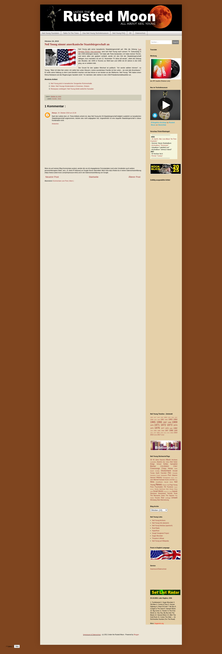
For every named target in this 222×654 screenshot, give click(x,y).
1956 (173, 417)
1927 (155, 417)
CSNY (175, 466)
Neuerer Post (52, 177)
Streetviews (162, 493)
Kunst (167, 480)
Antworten (55, 124)
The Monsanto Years (158, 495)
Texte (175, 493)
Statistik (174, 491)
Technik (170, 493)
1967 (165, 422)
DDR (176, 468)
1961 (163, 419)
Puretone (170, 487)
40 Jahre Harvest (159, 460)
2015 (152, 435)
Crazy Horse (168, 468)
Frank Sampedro (162, 475)
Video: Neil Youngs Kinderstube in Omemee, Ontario (70, 86)
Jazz (176, 477)
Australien (153, 462)
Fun (170, 475)
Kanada (54, 99)
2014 (175, 432)
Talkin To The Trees (71, 33)
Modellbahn (160, 482)
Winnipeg (153, 500)
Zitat (158, 500)
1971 (157, 425)
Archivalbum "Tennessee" (160, 145)
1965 (153, 422)
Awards (160, 462)
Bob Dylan (173, 462)
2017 (159, 435)
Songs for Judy (167, 491)
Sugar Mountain (157, 536)
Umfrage (168, 498)
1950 (162, 417)
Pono (152, 487)
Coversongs (156, 468)
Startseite (93, 177)
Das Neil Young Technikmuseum (96, 33)
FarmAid (164, 473)
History (159, 477)
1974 (175, 425)
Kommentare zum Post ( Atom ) (63, 181)
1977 (163, 428)
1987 (167, 430)
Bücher (155, 466)
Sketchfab (162, 125)
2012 (168, 432)
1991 (152, 432)
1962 (166, 419)
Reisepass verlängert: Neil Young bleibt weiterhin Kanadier (72, 89)
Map (176, 480)
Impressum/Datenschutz (158, 569)
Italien (173, 477)
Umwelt (174, 498)
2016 (155, 435)
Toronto (158, 498)
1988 (171, 430)
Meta (153, 482)
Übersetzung (164, 500)
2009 (162, 432)
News (59, 99)
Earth (158, 473)
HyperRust (155, 531)
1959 (155, 419)
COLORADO (166, 466)
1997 (155, 432)
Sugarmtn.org (159, 623)
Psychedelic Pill (161, 487)
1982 (175, 428)
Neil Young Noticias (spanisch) (162, 525)
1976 (157, 428)
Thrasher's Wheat (158, 538)
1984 (155, 430)
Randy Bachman (160, 489)
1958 (152, 419)
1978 (167, 428)
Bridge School (156, 464)
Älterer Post (134, 177)
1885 (152, 417)
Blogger (136, 634)
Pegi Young (173, 485)
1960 (159, 419)
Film (170, 473)
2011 (165, 432)
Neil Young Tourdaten (50, 33)
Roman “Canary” (157, 156)
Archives (174, 460)
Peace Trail (166, 485)
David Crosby (155, 471)
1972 (164, 425)
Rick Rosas (170, 489)
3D (130, 33)
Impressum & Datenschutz (92, 634)
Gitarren (174, 475)
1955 (169, 417)
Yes (17, 646)
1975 (152, 428)
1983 (152, 430)
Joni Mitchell (154, 480)
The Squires (170, 495)
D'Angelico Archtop (159, 122)
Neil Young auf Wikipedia (160, 541)
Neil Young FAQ (118, 33)
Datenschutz (140, 33)
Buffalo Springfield (170, 464)
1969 (174, 422)
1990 (175, 430)
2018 (162, 435)
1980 (171, 428)
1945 (159, 417)
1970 (152, 425)
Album (168, 460)
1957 (176, 417)
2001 (158, 432)
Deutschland (167, 471)
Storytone (154, 493)
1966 (160, 422)
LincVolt (172, 480)
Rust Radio (156, 528)
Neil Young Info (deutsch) (160, 523)
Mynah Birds (169, 482)
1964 (175, 419)
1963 (170, 419)
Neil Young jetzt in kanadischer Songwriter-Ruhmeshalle (71, 83)
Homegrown (167, 477)
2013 (172, 432)
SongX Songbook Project (160, 533)
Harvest (153, 477)
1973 (170, 425)
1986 (163, 430)
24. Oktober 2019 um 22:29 (67, 113)
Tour (163, 498)
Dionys (54, 113)
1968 (170, 422)
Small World (158, 491)
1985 (159, 430)
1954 (166, 417)
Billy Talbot (166, 462)
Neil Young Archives (158, 520)
